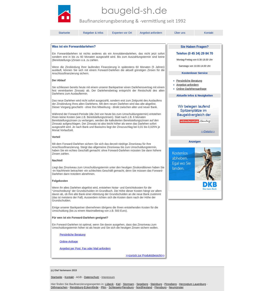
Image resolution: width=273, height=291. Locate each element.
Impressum (108, 277)
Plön (103, 287)
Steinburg (156, 284)
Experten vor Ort (122, 32)
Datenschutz (91, 277)
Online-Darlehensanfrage (191, 88)
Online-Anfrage (69, 241)
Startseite (64, 32)
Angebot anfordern (151, 32)
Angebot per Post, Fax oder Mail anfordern (85, 248)
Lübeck (109, 284)
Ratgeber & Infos (93, 32)
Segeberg (142, 284)
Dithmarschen (59, 287)
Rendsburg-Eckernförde (84, 287)
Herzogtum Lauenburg (192, 284)
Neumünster (176, 287)
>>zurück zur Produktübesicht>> (145, 255)
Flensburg (161, 287)
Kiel (118, 284)
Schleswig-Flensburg (121, 287)
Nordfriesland (144, 287)
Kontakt (208, 32)
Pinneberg (170, 284)
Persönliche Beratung (72, 234)
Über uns (179, 32)
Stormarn (128, 284)
